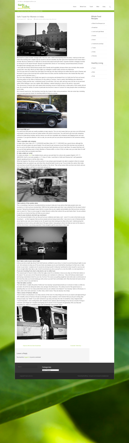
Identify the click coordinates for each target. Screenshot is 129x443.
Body (104, 8)
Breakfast (94, 27)
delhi (44, 30)
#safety (36, 30)
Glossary (94, 56)
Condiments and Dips (97, 43)
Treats (94, 47)
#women (40, 30)
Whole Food (83, 8)
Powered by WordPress (83, 376)
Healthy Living (23, 11)
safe (52, 30)
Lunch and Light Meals (98, 31)
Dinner (94, 39)
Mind (98, 8)
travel (55, 30)
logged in (27, 357)
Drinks (94, 51)
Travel (91, 8)
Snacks (94, 35)
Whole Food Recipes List (98, 23)
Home (74, 8)
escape (47, 30)
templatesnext (105, 376)
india (50, 30)
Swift (30, 166)
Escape (28, 11)
